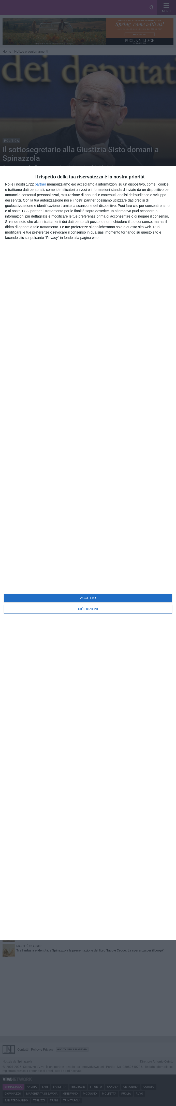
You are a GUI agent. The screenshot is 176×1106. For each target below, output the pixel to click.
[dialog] (88, 553)
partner (40, 184)
